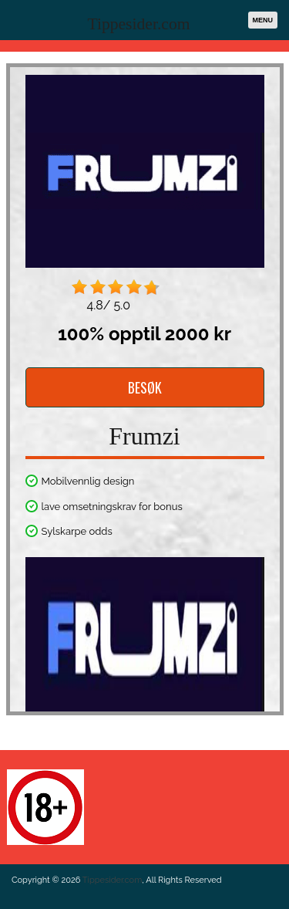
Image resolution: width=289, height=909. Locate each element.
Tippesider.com (139, 24)
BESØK (145, 387)
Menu (263, 20)
